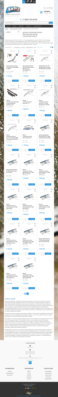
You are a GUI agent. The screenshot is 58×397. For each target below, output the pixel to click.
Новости (29, 370)
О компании (29, 375)
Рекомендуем (9, 367)
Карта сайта (29, 385)
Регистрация (50, 7)
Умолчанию (39, 46)
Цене (35, 46)
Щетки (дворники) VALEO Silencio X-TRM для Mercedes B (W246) (45, 136)
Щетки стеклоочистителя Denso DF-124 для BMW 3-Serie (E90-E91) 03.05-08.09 (12, 137)
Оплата (14, 25)
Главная (8, 25)
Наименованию (29, 46)
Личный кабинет (48, 370)
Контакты (29, 377)
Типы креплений (37, 25)
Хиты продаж (9, 374)
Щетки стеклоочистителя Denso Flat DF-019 (27, 136)
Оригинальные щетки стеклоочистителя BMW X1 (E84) (12, 66)
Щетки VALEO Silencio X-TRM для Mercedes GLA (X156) (11, 170)
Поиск (51, 21)
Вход (45, 7)
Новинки (9, 370)
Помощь (28, 25)
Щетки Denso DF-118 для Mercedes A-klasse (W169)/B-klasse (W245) (45, 66)
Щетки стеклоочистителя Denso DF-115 (27, 101)
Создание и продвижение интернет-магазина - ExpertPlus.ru (29, 393)
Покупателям (48, 367)
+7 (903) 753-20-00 (29, 19)
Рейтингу (23, 46)
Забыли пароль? (48, 377)
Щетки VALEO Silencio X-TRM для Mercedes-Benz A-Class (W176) (44, 239)
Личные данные (48, 374)
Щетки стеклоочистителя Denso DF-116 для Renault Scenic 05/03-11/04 (44, 102)
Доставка (21, 25)
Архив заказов (48, 372)
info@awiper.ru (30, 346)
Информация (29, 367)
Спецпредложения (9, 372)
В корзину (15, 79)
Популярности (17, 46)
